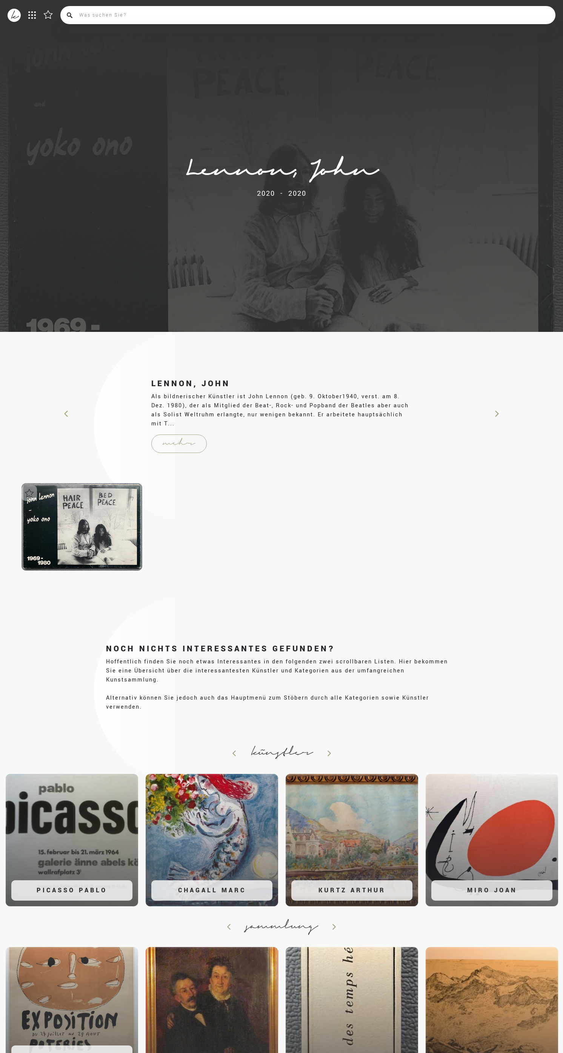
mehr (179, 443)
